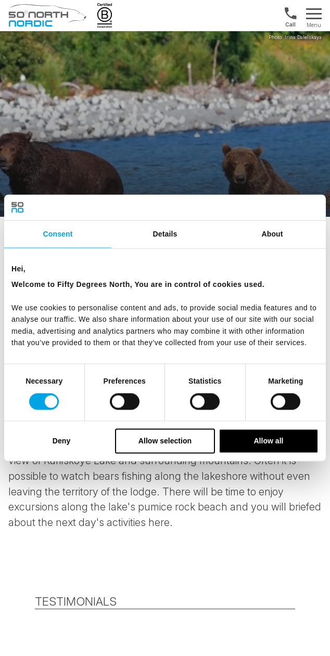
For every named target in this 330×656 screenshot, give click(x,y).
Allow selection (165, 441)
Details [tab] (165, 234)
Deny (61, 441)
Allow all (268, 441)
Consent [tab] (58, 234)
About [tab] (272, 234)
